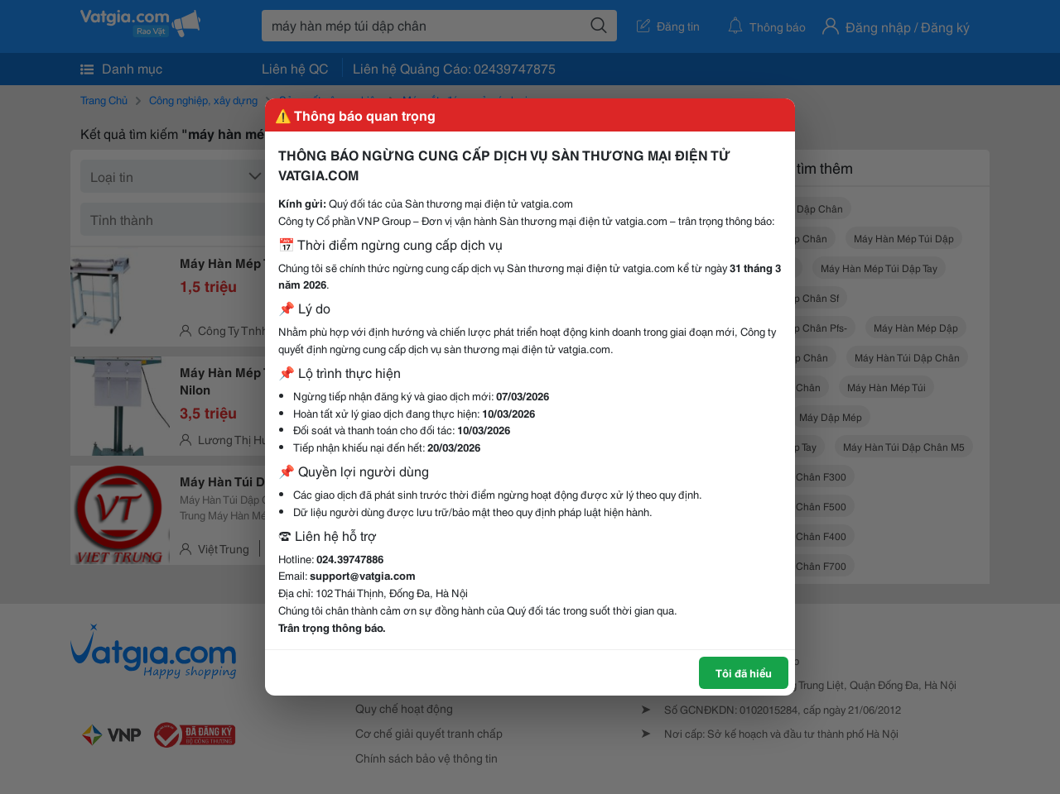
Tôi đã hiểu (744, 672)
